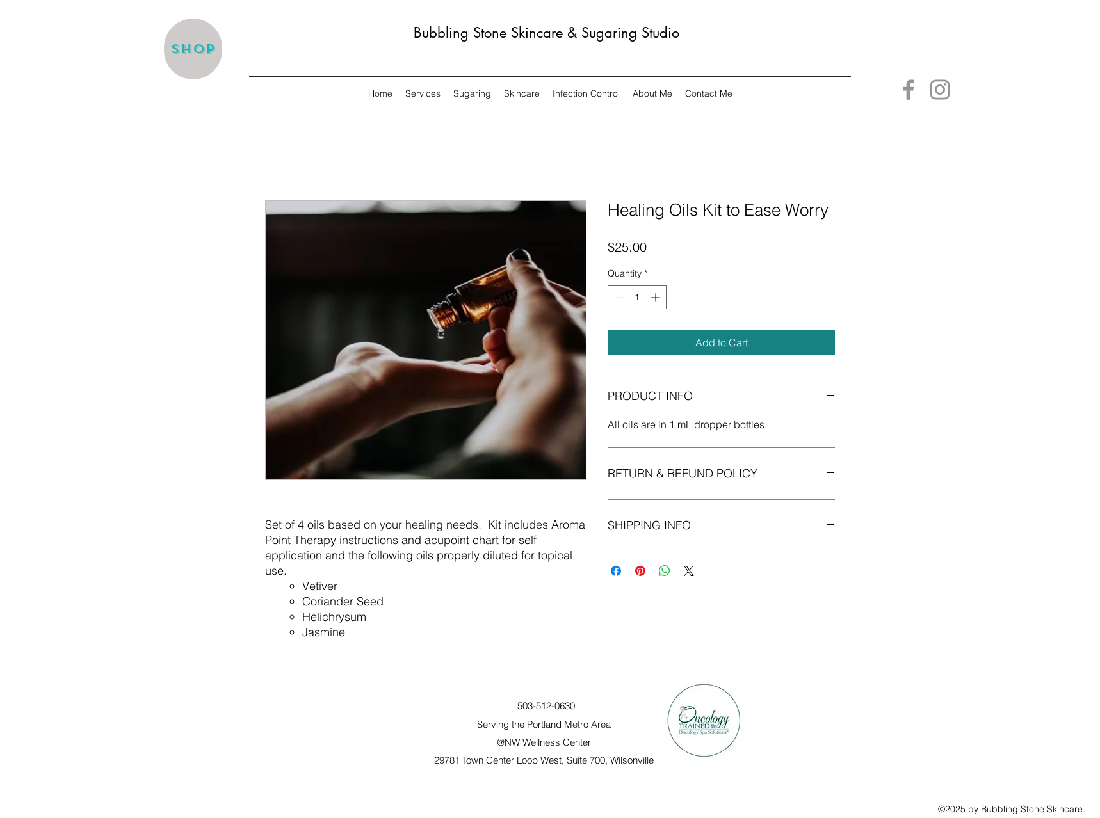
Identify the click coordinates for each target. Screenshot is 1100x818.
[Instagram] (939, 89)
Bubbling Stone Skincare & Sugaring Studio (546, 33)
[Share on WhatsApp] (664, 571)
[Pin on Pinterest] (640, 571)
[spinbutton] (637, 297)
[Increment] (657, 297)
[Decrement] (618, 297)
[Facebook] (908, 89)
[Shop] (193, 49)
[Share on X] (689, 571)
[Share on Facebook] (616, 571)
